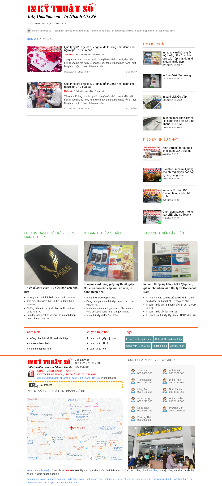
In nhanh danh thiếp (38, 343)
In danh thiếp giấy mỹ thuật (101, 338)
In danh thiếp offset (165, 30)
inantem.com (144, 479)
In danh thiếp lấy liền (122, 30)
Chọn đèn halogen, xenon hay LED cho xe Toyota (178, 213)
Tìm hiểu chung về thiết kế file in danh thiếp (50, 301)
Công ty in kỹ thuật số (138, 345)
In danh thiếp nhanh (145, 30)
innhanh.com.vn (56, 479)
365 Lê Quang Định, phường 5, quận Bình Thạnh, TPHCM (68, 377)
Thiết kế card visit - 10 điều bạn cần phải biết (51, 290)
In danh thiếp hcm (96, 348)
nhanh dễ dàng (150, 470)
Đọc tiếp (131, 72)
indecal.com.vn (126, 479)
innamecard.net (162, 479)
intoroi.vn (110, 479)
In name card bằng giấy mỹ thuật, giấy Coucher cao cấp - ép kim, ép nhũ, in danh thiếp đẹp (178, 57)
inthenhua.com (76, 479)
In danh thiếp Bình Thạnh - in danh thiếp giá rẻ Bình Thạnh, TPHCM (178, 120)
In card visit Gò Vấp (175, 96)
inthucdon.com (94, 479)
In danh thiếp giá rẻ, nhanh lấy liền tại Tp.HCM (171, 304)
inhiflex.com (71, 482)
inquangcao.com (36, 479)
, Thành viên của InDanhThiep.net (84, 54)
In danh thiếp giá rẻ (41, 30)
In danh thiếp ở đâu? (97, 315)
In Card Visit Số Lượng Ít (178, 75)
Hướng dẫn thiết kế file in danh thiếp (71, 30)
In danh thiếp (160, 345)
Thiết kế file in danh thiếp (168, 339)
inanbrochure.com (183, 479)
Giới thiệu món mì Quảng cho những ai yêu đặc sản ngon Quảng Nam (179, 172)
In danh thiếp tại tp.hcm (139, 339)
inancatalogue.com (37, 482)
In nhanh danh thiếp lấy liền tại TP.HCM (167, 315)
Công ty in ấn (177, 345)
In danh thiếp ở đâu (100, 30)
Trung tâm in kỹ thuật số (40, 470)
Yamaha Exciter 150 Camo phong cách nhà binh (176, 193)
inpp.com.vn (55, 482)
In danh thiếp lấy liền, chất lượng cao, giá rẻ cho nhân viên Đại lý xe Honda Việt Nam (170, 288)
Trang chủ (32, 38)
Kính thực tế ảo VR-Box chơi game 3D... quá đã (177, 149)
